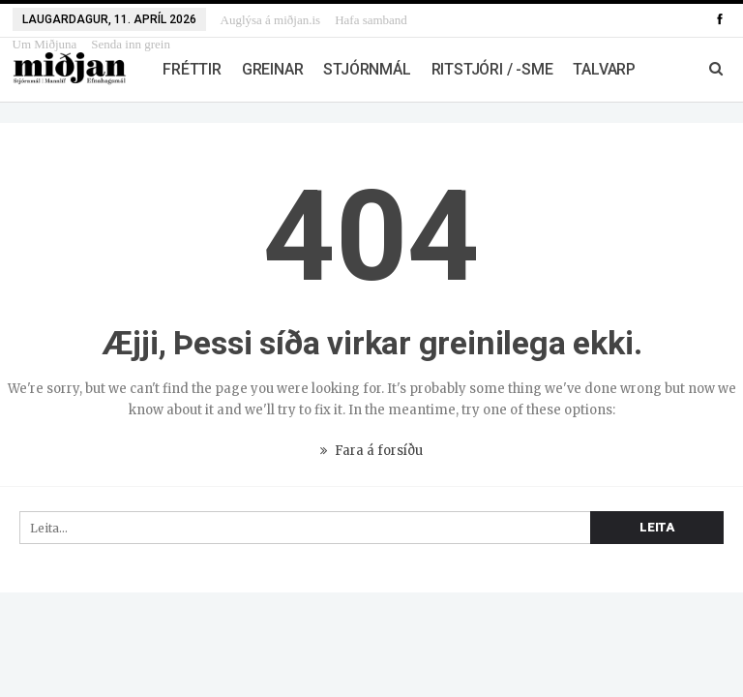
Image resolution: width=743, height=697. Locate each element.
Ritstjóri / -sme (492, 69)
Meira (355, 20)
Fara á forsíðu (371, 450)
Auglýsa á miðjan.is (271, 20)
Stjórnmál (366, 69)
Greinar (273, 69)
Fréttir (192, 69)
